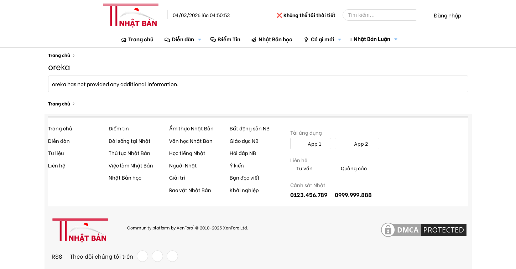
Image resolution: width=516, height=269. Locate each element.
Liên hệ (56, 165)
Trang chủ (140, 39)
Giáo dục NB (244, 140)
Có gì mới (322, 39)
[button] (200, 39)
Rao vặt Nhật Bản (190, 189)
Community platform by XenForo (187, 227)
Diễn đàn (183, 39)
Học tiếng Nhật (187, 152)
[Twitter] (157, 256)
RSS (57, 256)
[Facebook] (142, 256)
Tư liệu (56, 152)
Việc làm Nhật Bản (131, 165)
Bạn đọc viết (245, 177)
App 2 (357, 143)
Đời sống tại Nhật (130, 140)
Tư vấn (301, 168)
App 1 (310, 143)
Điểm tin (119, 128)
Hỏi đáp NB (243, 152)
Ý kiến (237, 165)
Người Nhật (183, 165)
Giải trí (177, 177)
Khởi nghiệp (244, 189)
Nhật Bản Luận (372, 38)
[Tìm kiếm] (385, 15)
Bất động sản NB (250, 128)
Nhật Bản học (275, 39)
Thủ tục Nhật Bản (129, 152)
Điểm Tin (229, 39)
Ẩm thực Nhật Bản (191, 128)
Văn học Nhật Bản (191, 140)
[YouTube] (172, 256)
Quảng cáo (351, 168)
